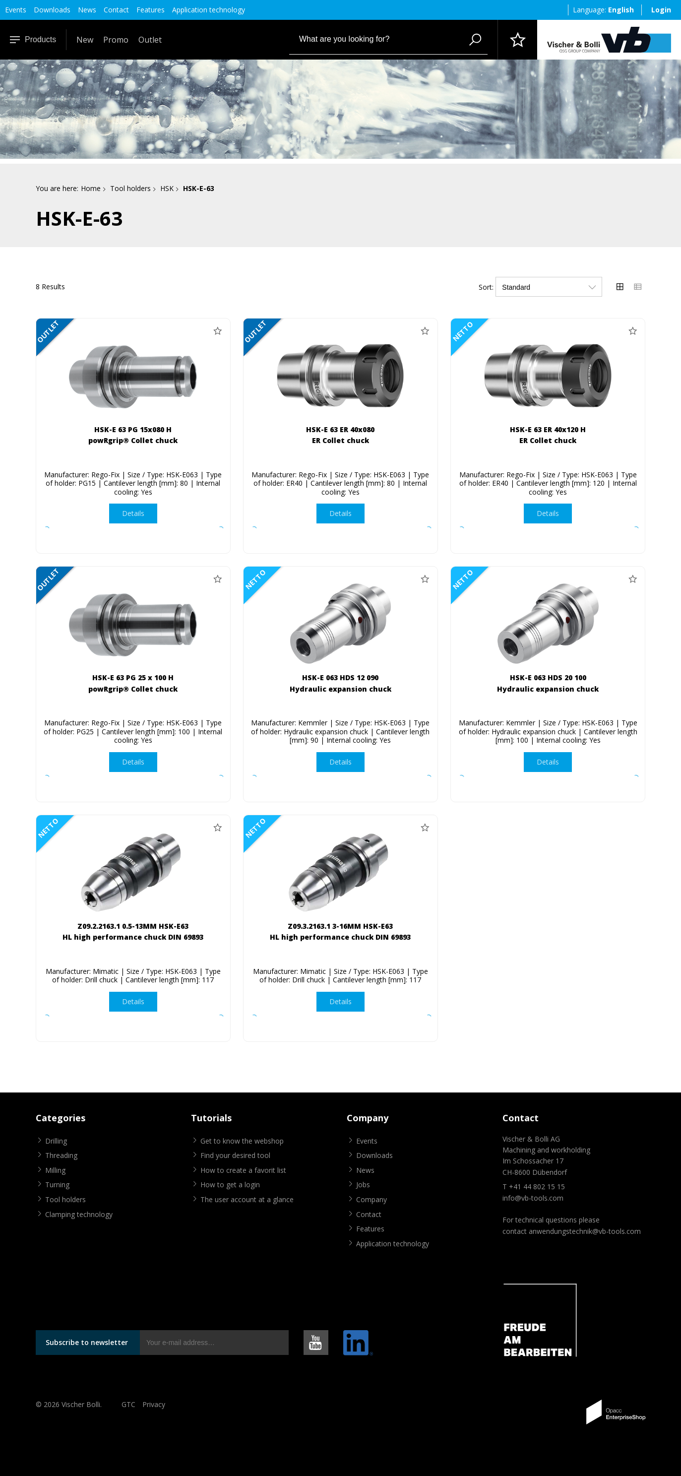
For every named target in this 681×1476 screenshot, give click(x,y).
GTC (128, 1404)
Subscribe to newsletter (87, 1342)
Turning (57, 1184)
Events (15, 9)
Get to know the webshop (242, 1141)
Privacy (153, 1404)
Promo (115, 39)
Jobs (363, 1184)
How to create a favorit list (243, 1170)
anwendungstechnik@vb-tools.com (585, 1231)
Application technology (208, 9)
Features (150, 9)
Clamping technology (79, 1214)
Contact (116, 9)
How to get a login (230, 1184)
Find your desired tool (235, 1155)
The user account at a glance (247, 1199)
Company (371, 1199)
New (84, 39)
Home (91, 188)
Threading (61, 1155)
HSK (167, 188)
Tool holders (130, 188)
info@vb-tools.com (532, 1198)
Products (33, 39)
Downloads (52, 9)
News (87, 9)
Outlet (150, 39)
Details (133, 513)
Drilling (56, 1141)
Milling (55, 1170)
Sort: (486, 287)
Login (661, 9)
